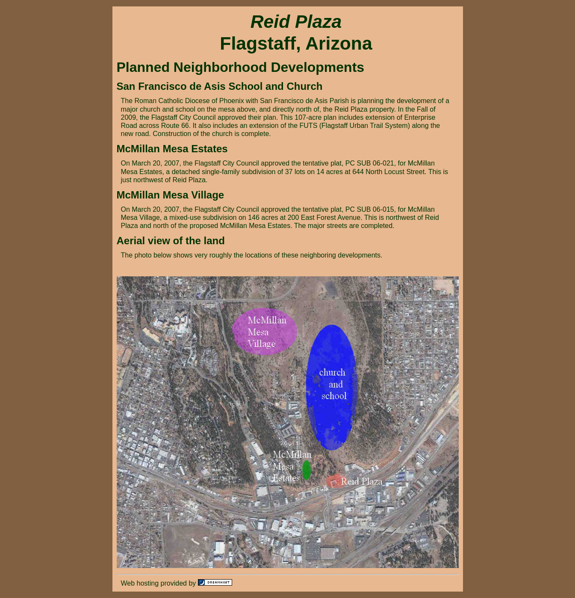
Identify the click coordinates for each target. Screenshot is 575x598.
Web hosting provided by (159, 583)
